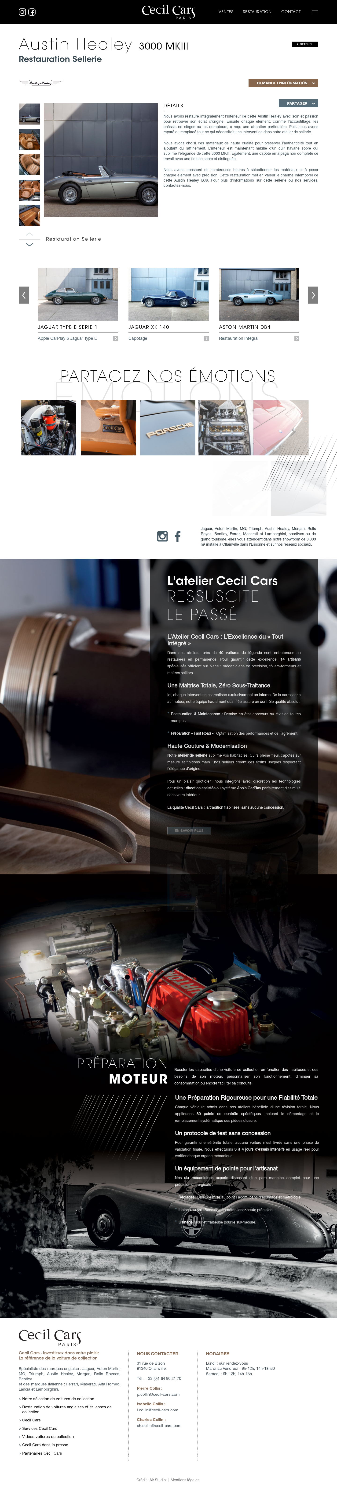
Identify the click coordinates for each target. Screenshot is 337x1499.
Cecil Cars (21, 1420)
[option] (29, 114)
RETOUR (306, 44)
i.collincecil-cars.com (146, 1410)
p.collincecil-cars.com (146, 1394)
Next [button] (313, 310)
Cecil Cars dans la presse (35, 1444)
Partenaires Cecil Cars (32, 1453)
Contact (291, 12)
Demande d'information (282, 83)
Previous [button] (24, 310)
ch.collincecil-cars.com (147, 1425)
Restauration (257, 12)
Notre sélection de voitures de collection (48, 1398)
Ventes (226, 12)
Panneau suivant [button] (29, 245)
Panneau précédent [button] (29, 234)
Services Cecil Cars (29, 1428)
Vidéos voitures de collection (37, 1436)
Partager (297, 103)
